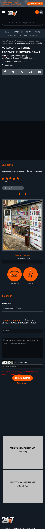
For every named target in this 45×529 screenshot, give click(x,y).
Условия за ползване (29, 35)
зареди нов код (20, 362)
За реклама (11, 35)
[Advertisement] (22, 97)
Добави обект (35, 4)
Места (28, 32)
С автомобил (14, 275)
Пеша (30, 275)
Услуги (37, 32)
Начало (8, 32)
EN (41, 12)
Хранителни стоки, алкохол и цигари (28, 41)
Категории (18, 32)
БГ (37, 12)
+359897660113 (18, 62)
